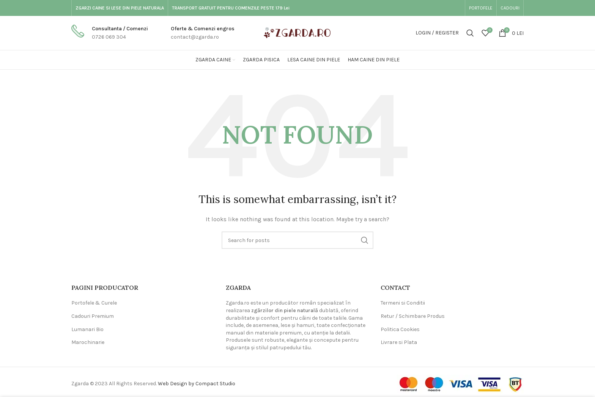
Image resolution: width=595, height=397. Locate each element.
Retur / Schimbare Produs (413, 316)
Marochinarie (87, 342)
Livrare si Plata (399, 342)
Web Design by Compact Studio (196, 383)
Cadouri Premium (92, 316)
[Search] (470, 33)
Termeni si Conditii (403, 303)
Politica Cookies (400, 329)
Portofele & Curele (94, 303)
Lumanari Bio (87, 329)
